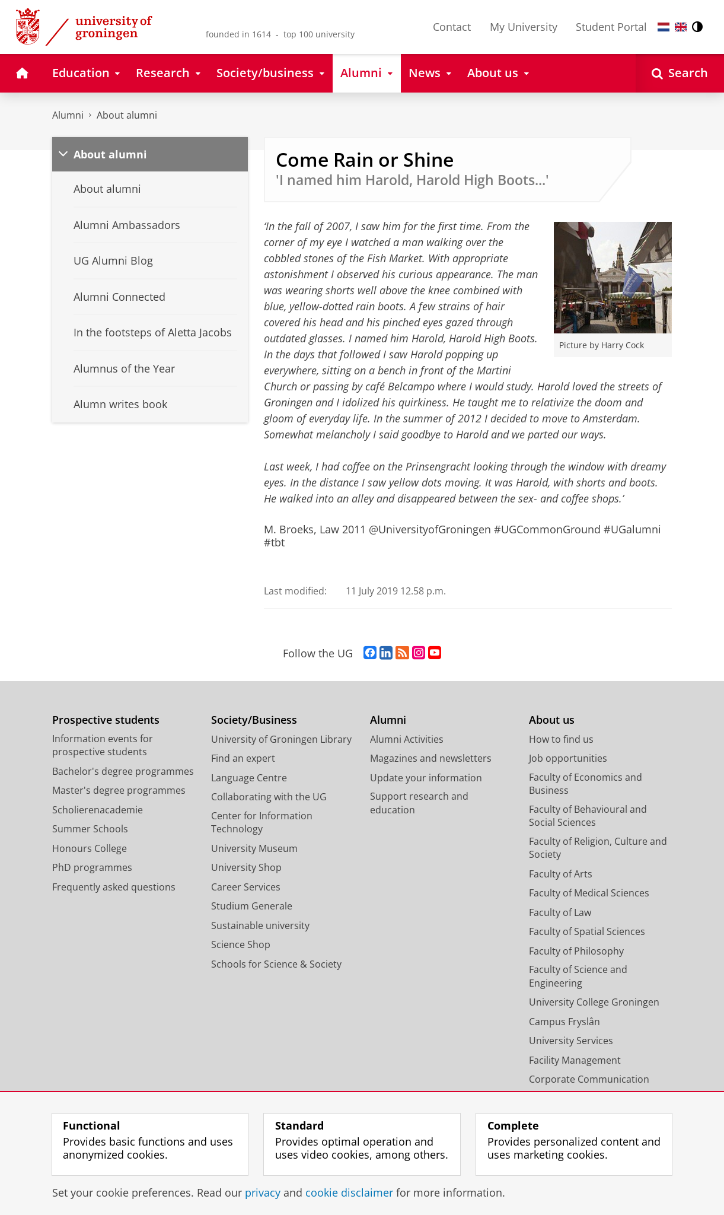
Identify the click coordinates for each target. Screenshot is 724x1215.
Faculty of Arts (560, 873)
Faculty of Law (560, 912)
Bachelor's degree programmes (123, 771)
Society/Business (254, 720)
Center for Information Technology (261, 822)
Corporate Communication (589, 1079)
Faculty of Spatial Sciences (587, 931)
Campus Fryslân (564, 1021)
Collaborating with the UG (269, 796)
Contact (452, 27)
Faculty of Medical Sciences (589, 892)
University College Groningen (594, 1002)
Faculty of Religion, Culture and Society (598, 848)
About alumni (127, 115)
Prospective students (106, 720)
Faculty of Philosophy (576, 951)
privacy (262, 1192)
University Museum (254, 848)
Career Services (245, 886)
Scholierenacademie (97, 809)
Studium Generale (251, 905)
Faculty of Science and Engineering (578, 976)
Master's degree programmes (119, 790)
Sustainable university (260, 925)
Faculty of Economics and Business (585, 784)
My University (523, 27)
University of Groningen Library (281, 739)
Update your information (426, 777)
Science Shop (240, 944)
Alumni (68, 115)
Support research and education (419, 803)
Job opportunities (568, 758)
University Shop (246, 867)
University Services (571, 1040)
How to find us (561, 739)
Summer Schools (90, 828)
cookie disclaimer (349, 1192)
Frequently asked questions (114, 886)
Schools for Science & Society (276, 964)
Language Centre (249, 777)
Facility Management (575, 1060)
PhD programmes (92, 867)
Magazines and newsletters (431, 758)
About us (552, 720)
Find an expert (243, 758)
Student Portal (611, 27)
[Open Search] (680, 73)
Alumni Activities (407, 739)
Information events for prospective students (102, 745)
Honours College (89, 848)
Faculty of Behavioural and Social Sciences (588, 816)
